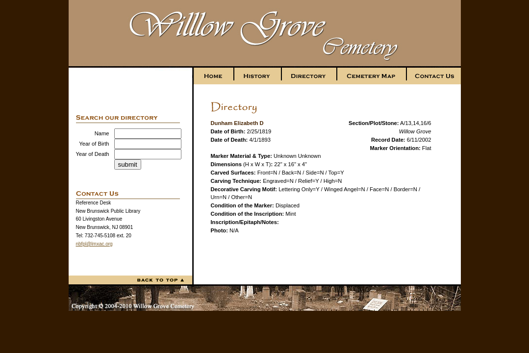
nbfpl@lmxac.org (94, 244)
